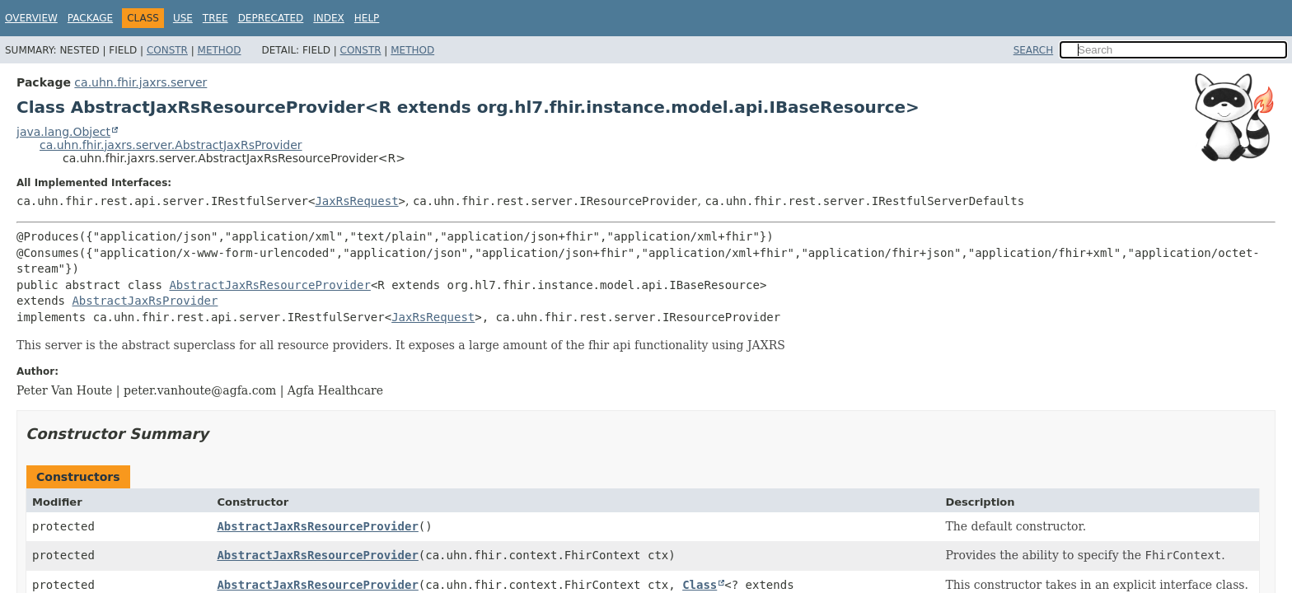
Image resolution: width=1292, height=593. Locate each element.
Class (699, 584)
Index (328, 18)
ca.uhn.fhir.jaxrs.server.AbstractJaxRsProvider (171, 145)
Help (367, 18)
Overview (31, 18)
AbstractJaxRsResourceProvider (269, 285)
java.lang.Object (63, 131)
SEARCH (1033, 50)
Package (90, 18)
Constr (167, 50)
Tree (215, 18)
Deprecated (271, 18)
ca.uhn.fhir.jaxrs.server (140, 82)
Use (183, 18)
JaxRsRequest (356, 201)
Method (219, 50)
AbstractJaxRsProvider (145, 300)
